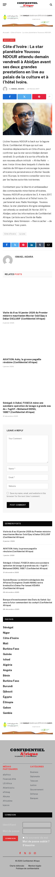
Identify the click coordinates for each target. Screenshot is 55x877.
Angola (7, 670)
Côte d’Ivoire (11, 638)
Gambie (7, 712)
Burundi (8, 686)
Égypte (7, 696)
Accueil (6, 32)
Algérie (7, 664)
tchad (6, 659)
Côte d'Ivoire (10, 234)
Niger (6, 632)
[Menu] (4, 4)
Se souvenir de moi (36, 837)
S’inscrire (29, 845)
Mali (5, 643)
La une (22, 234)
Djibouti (8, 691)
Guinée (7, 654)
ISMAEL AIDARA (17, 89)
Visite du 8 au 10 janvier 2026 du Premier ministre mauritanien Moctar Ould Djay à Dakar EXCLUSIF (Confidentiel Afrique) (25, 315)
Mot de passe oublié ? (36, 841)
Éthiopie (8, 702)
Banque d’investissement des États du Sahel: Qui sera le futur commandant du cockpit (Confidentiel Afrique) (27, 602)
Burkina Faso (11, 648)
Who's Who (9, 40)
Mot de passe (11, 831)
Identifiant (9, 824)
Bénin (6, 675)
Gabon (7, 707)
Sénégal (8, 627)
